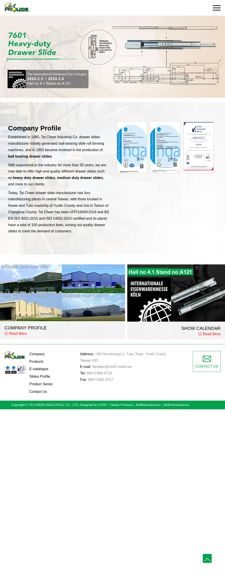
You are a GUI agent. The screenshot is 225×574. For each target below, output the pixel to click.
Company (36, 354)
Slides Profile (39, 376)
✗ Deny (112, 431)
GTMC (102, 405)
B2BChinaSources (176, 405)
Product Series (41, 384)
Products (36, 361)
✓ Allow (112, 425)
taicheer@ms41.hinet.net (112, 367)
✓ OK (174, 570)
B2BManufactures (148, 405)
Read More (18, 333)
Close (112, 412)
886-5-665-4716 (99, 373)
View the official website (123, 470)
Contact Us (38, 391)
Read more (93, 470)
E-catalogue (38, 369)
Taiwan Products (121, 405)
